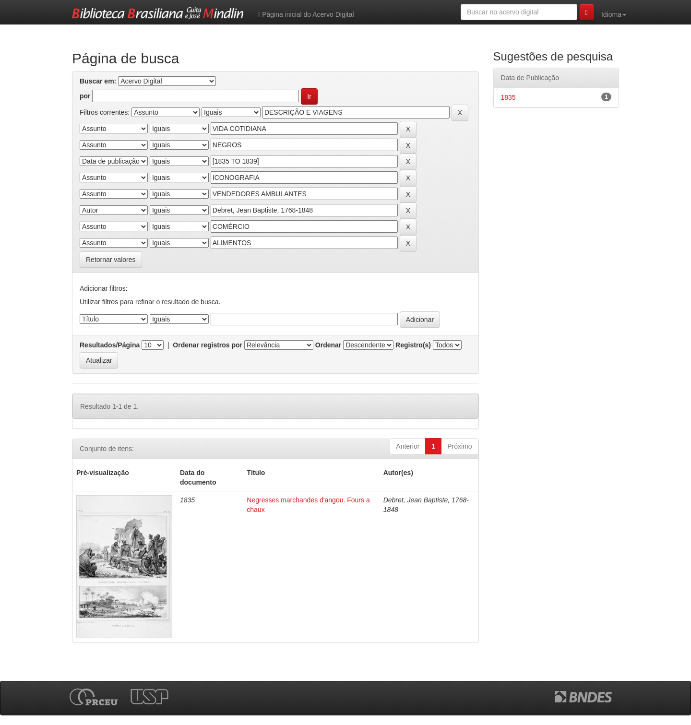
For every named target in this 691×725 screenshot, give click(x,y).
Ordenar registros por (207, 345)
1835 (508, 97)
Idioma (613, 14)
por (85, 96)
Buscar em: (98, 81)
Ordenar (328, 345)
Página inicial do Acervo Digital (306, 15)
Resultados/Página (110, 345)
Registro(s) (413, 345)
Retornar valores (111, 259)
